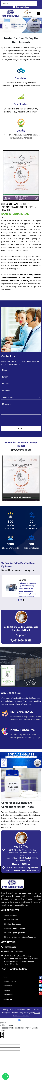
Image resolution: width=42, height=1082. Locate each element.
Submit (21, 428)
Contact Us (7, 999)
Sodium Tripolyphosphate (14, 928)
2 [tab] (21, 600)
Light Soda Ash (10, 915)
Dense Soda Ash (11, 919)
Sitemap (6, 990)
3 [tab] (23, 600)
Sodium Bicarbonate (12, 924)
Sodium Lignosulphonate (14, 933)
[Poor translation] (2, 1035)
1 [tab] (18, 600)
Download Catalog (21, 7)
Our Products (8, 986)
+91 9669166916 (21, 640)
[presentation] (18, 421)
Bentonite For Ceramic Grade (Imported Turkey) (20, 938)
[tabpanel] (21, 586)
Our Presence (8, 995)
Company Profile (9, 981)
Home (5, 977)
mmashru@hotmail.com (12, 951)
